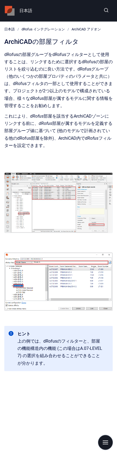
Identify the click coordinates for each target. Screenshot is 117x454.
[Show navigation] (105, 442)
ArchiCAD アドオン (86, 29)
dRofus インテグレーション (43, 29)
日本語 (25, 10)
